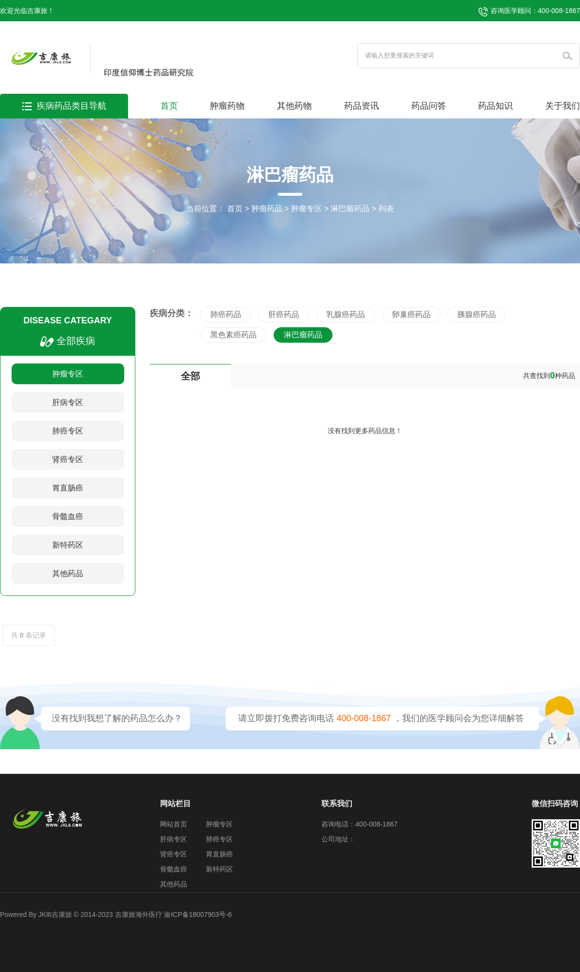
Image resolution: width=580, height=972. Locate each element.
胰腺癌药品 (476, 314)
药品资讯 (361, 106)
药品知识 (495, 106)
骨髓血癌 (67, 516)
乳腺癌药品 (345, 314)
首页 (169, 106)
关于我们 (562, 106)
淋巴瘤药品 (350, 208)
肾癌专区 (67, 459)
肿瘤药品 (266, 208)
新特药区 (67, 545)
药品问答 (428, 106)
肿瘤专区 (306, 208)
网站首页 (173, 824)
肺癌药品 (225, 314)
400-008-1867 (363, 718)
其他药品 (67, 573)
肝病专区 (67, 402)
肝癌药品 (283, 314)
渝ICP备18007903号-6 (198, 914)
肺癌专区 (67, 431)
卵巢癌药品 (411, 314)
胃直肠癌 (67, 488)
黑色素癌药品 (233, 335)
